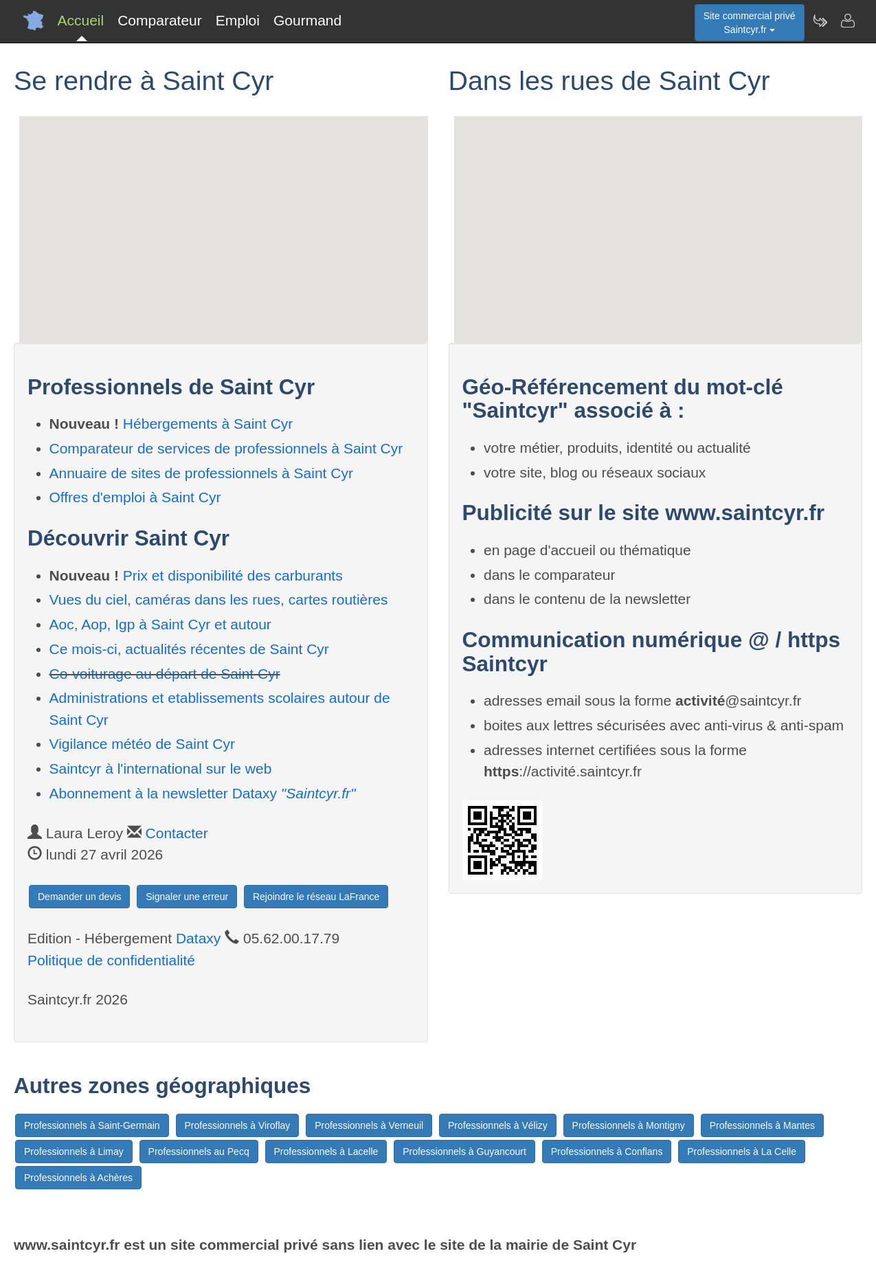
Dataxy (198, 938)
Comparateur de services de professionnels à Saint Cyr (226, 448)
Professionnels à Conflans (607, 1151)
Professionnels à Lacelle (326, 1151)
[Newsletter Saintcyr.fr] (819, 20)
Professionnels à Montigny (628, 1125)
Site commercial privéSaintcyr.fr (750, 22)
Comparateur (159, 20)
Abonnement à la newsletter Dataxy (202, 793)
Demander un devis (79, 896)
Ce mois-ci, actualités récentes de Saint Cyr (189, 649)
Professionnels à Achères (78, 1177)
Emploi (238, 20)
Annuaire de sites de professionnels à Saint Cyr (201, 473)
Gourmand (307, 20)
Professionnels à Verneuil (369, 1125)
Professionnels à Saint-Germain (92, 1125)
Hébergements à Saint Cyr (208, 423)
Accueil (81, 20)
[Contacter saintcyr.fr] (847, 20)
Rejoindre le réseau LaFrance (316, 896)
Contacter (177, 833)
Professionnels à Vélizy (498, 1125)
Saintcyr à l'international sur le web (160, 768)
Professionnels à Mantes (762, 1125)
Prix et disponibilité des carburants (233, 575)
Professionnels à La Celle (741, 1151)
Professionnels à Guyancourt (464, 1151)
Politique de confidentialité (111, 960)
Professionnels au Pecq (198, 1151)
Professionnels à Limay (74, 1151)
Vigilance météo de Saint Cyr (142, 744)
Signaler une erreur (187, 896)
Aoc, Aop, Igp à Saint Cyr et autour (160, 624)
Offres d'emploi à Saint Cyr (135, 497)
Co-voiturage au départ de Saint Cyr (164, 674)
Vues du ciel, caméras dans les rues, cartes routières (218, 599)
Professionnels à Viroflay (238, 1125)
